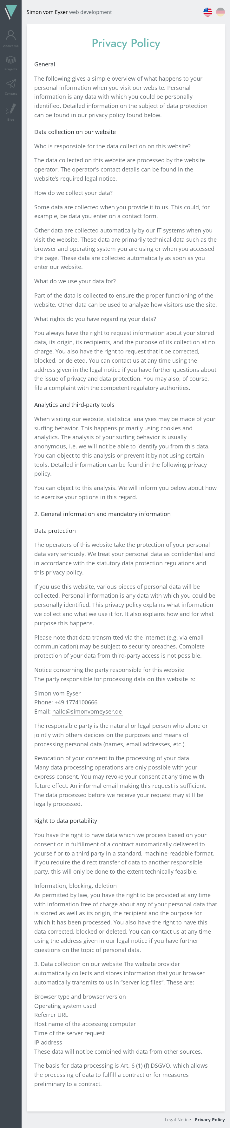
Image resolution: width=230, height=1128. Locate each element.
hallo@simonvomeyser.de (87, 711)
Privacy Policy (210, 1120)
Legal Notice (178, 1120)
